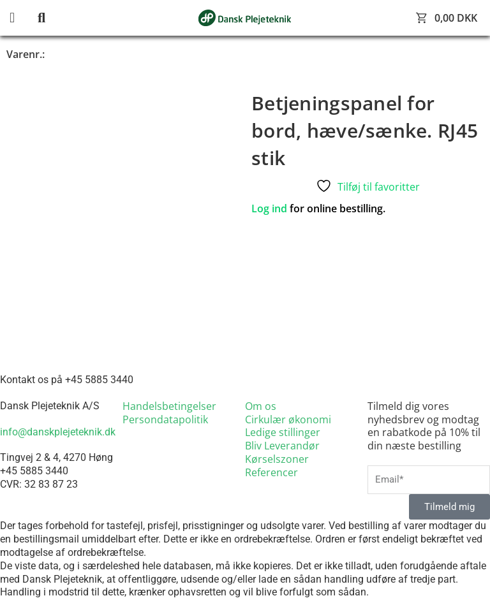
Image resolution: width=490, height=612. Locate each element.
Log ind (269, 208)
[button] (22, 18)
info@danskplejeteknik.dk (57, 432)
